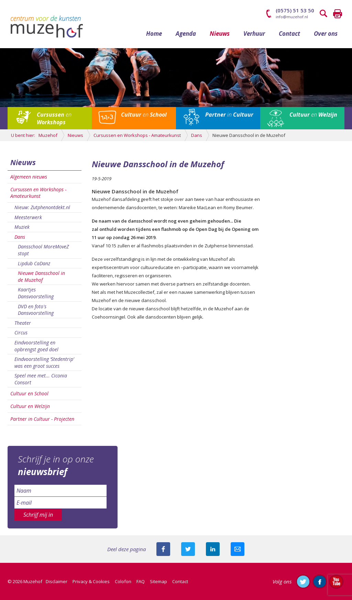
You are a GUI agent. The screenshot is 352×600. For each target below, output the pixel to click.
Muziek (22, 227)
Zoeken (324, 14)
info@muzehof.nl (292, 16)
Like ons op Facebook (319, 581)
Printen (337, 14)
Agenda (186, 34)
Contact (289, 34)
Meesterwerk (28, 217)
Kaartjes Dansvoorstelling (36, 293)
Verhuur (254, 34)
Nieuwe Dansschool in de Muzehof (41, 276)
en (54, 118)
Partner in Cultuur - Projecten (42, 419)
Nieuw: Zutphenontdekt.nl (42, 207)
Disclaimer (56, 581)
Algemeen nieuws (28, 176)
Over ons (326, 34)
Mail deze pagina (237, 549)
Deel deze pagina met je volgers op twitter (188, 549)
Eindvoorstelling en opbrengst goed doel (36, 346)
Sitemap (158, 581)
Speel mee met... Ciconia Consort (40, 379)
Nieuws (220, 34)
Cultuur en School (29, 393)
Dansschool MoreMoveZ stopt (43, 250)
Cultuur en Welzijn (30, 406)
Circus (21, 332)
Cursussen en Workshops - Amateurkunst (38, 193)
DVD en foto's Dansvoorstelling (36, 310)
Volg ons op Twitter (303, 581)
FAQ (140, 581)
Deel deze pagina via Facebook (163, 549)
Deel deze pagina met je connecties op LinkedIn (213, 549)
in (229, 114)
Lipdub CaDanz (34, 263)
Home (154, 34)
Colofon (123, 581)
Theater (22, 323)
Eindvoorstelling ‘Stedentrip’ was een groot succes (44, 362)
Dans (19, 237)
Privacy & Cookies (91, 581)
